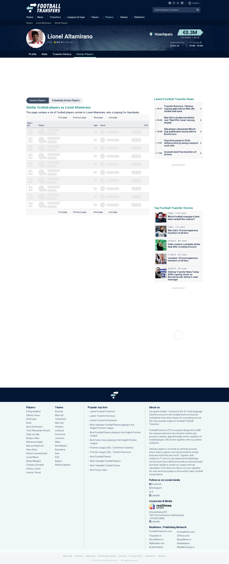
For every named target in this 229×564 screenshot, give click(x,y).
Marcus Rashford (35, 445)
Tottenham (60, 419)
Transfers (55, 17)
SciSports (154, 443)
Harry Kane (31, 449)
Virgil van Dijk (32, 434)
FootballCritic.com (186, 532)
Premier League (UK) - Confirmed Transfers (112, 447)
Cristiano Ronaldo (35, 465)
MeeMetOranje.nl (185, 547)
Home (29, 17)
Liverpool (59, 430)
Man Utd (59, 415)
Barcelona (60, 449)
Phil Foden (31, 419)
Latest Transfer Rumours (102, 416)
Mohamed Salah (34, 442)
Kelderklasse (183, 543)
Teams (95, 17)
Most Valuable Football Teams (105, 465)
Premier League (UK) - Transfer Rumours (110, 452)
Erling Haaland (33, 411)
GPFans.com (183, 535)
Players (109, 17)
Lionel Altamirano (43, 23)
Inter (57, 453)
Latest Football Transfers (102, 411)
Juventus (59, 438)
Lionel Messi (32, 457)
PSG (57, 457)
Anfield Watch (156, 547)
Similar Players (61, 23)
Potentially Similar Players (66, 100)
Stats (45, 54)
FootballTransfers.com (160, 531)
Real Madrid (61, 445)
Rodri (28, 423)
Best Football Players (100, 456)
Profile (33, 54)
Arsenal (59, 411)
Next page (98, 117)
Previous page (79, 117)
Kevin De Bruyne (34, 426)
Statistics (139, 17)
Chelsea (59, 426)
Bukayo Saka (32, 438)
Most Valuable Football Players (105, 461)
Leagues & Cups (76, 17)
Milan (57, 442)
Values (124, 17)
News (40, 17)
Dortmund (60, 434)
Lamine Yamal (33, 472)
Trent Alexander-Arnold (38, 430)
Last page (113, 117)
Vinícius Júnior (33, 468)
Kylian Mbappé (33, 461)
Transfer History (62, 54)
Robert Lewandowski (36, 453)
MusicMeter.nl (184, 539)
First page (62, 117)
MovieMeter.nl (156, 539)
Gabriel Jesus (33, 415)
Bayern (58, 461)
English (193, 3)
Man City (59, 423)
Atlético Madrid (62, 465)
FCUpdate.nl (155, 535)
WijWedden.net (156, 543)
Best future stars (98, 470)
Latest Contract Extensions (103, 420)
